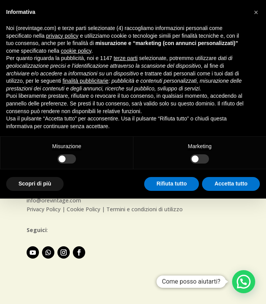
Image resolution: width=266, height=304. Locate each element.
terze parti (126, 58)
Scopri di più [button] (35, 183)
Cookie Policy (83, 209)
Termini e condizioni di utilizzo (144, 209)
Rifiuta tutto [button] (172, 183)
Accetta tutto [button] (230, 183)
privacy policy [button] (62, 36)
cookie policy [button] (76, 51)
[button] (243, 281)
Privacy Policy (44, 209)
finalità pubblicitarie (85, 81)
